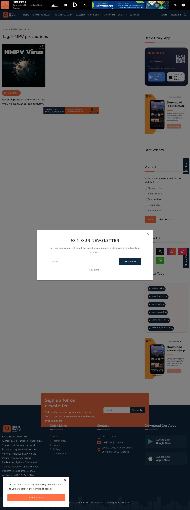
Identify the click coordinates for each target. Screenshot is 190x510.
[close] (65, 480)
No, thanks (95, 269)
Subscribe (129, 261)
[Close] (148, 234)
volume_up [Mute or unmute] (183, 5)
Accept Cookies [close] (36, 497)
